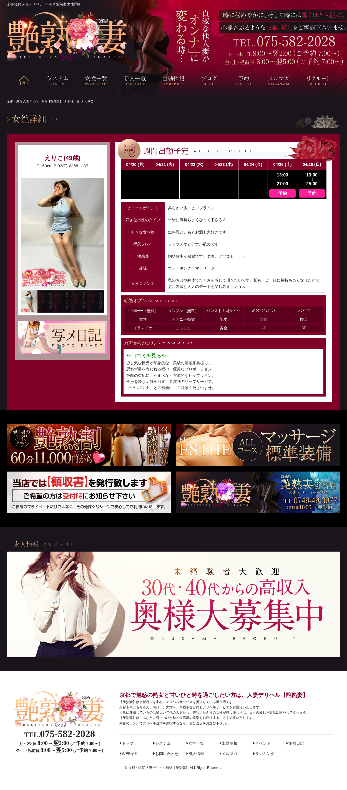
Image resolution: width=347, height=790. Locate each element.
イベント (263, 743)
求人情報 (196, 753)
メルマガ (229, 753)
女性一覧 (196, 743)
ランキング (265, 753)
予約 (282, 193)
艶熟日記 (296, 743)
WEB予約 (130, 753)
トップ (128, 743)
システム (163, 743)
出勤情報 (229, 743)
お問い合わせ (166, 753)
